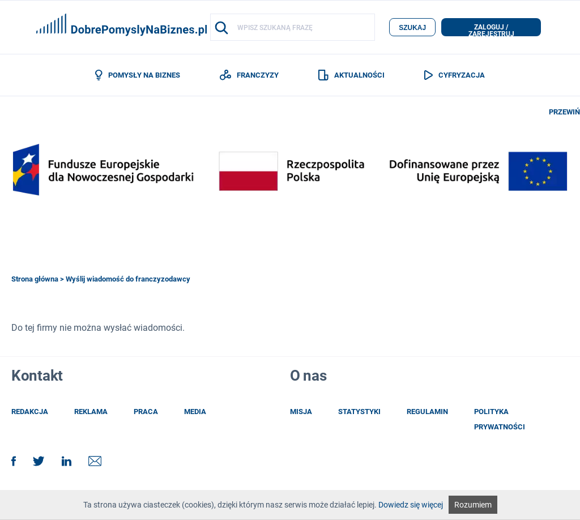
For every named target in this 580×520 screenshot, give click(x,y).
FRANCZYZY (249, 75)
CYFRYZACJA (454, 75)
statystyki (359, 411)
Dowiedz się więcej (410, 504)
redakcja (29, 411)
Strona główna (34, 279)
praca (146, 411)
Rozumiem (473, 504)
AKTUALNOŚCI (351, 75)
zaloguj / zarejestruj (491, 29)
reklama (91, 411)
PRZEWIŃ (564, 112)
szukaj (412, 28)
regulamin (427, 411)
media (195, 411)
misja (301, 411)
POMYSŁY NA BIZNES (137, 75)
